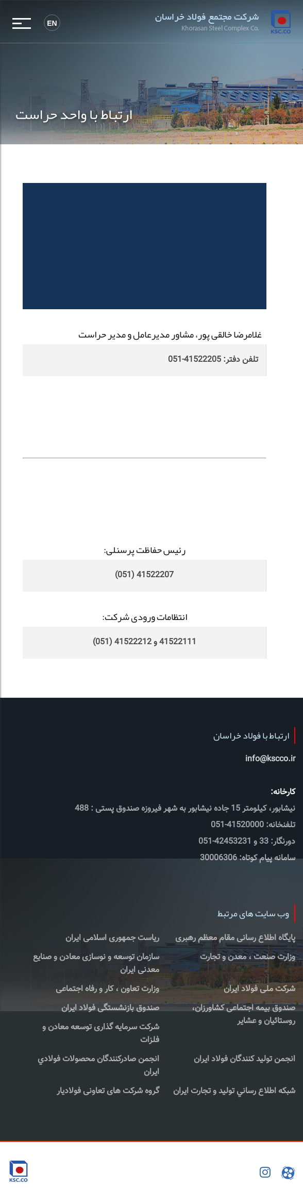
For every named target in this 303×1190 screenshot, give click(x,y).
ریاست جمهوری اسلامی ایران (112, 938)
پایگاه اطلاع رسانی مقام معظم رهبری (235, 938)
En (52, 23)
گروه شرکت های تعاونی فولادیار (108, 1091)
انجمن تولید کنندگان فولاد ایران (244, 1059)
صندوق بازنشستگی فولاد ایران (110, 1008)
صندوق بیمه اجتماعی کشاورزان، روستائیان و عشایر (243, 1015)
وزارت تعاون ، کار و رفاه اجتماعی (107, 989)
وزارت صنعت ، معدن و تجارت (247, 957)
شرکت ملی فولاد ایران (259, 989)
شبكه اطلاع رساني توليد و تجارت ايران (234, 1091)
